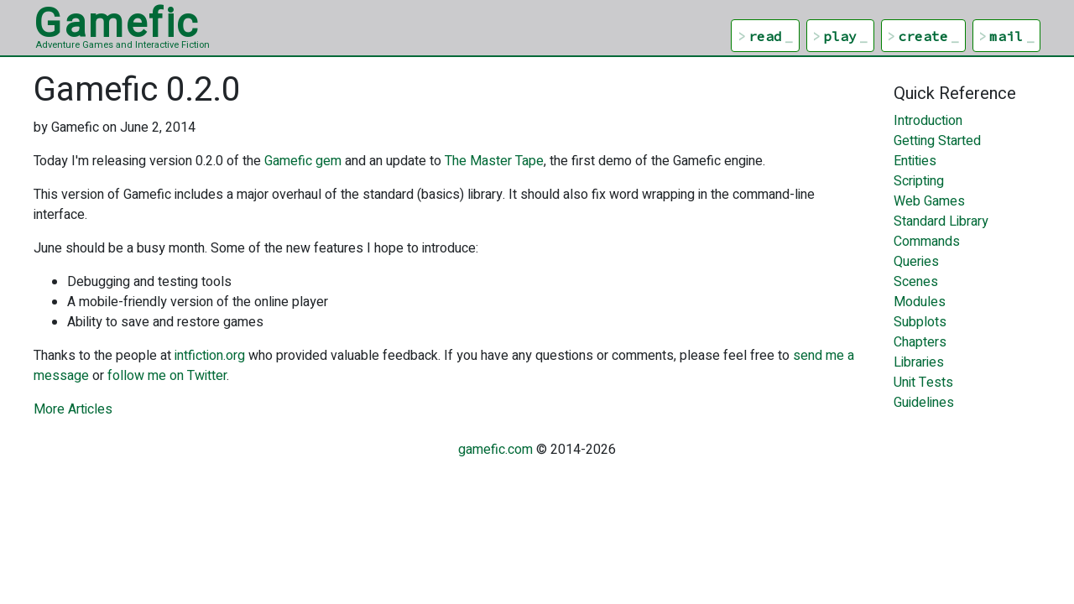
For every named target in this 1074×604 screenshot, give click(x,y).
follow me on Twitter (167, 376)
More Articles (73, 409)
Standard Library (941, 221)
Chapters (920, 342)
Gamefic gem (302, 161)
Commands (927, 242)
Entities (915, 161)
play (840, 36)
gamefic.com (495, 450)
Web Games (929, 201)
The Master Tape (494, 161)
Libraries (919, 362)
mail (1006, 36)
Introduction (928, 121)
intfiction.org (210, 356)
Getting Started (937, 141)
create (923, 36)
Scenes (916, 282)
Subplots (920, 322)
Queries (916, 262)
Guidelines (924, 403)
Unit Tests (923, 382)
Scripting (919, 181)
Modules (920, 302)
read (765, 36)
